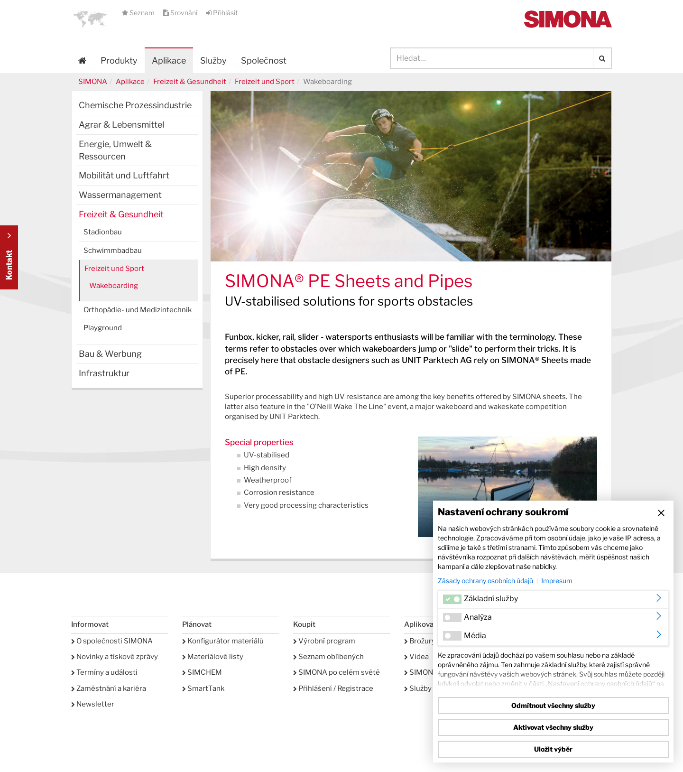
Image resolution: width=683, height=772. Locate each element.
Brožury (419, 641)
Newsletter (92, 704)
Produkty (119, 60)
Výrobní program (324, 641)
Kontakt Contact (9, 257)
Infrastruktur (104, 373)
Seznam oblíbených (328, 656)
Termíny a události (104, 672)
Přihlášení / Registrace (333, 688)
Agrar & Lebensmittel (121, 125)
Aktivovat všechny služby (553, 727)
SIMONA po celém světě (336, 672)
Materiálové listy (212, 656)
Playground (102, 328)
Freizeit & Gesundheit (189, 81)
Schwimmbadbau (112, 250)
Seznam (139, 13)
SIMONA (92, 81)
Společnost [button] (263, 60)
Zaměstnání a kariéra (108, 688)
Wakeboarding (113, 285)
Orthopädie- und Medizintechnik (137, 310)
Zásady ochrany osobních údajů (485, 581)
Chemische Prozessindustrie (135, 105)
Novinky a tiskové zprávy (114, 656)
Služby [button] (213, 60)
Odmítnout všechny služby (553, 705)
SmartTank (203, 688)
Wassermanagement (120, 195)
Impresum (556, 581)
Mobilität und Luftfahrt (124, 175)
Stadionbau (102, 232)
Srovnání (181, 13)
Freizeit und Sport (265, 81)
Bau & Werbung (110, 354)
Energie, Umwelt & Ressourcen (115, 150)
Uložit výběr (553, 749)
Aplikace (169, 60)
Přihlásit (222, 13)
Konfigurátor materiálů (223, 641)
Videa (416, 656)
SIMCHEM (202, 672)
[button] (90, 19)
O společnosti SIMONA (112, 641)
